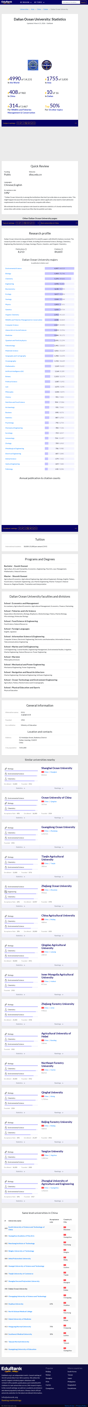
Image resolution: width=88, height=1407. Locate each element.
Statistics (8, 418)
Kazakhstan (72, 1388)
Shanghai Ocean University (56, 768)
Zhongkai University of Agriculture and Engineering (57, 1182)
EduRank (50, 23)
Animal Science (10, 459)
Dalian (45, 9)
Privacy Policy (81, 1406)
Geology (8, 299)
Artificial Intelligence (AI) (14, 371)
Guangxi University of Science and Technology (26, 1266)
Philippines (71, 1382)
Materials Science (11, 351)
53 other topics (56, 109)
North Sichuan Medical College (20, 1311)
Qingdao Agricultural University (53, 946)
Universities (24, 9)
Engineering (9, 284)
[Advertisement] (20, 42)
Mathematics (10, 366)
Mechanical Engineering (14, 428)
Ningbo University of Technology (21, 1251)
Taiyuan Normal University (18, 1342)
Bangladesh (72, 1385)
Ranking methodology (11, 1400)
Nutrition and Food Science (15, 402)
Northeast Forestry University (52, 1064)
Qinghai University (52, 1092)
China (39, 9)
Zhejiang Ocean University (56, 885)
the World (14, 82)
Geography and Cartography (15, 356)
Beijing (48, 1371)
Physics (8, 304)
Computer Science (12, 325)
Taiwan (70, 1375)
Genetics (8, 309)
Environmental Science (13, 268)
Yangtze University (52, 1151)
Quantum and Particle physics (16, 340)
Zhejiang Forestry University (57, 1003)
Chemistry (9, 279)
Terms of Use (69, 1406)
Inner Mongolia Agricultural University (57, 976)
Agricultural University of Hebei (56, 1035)
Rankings (59, 788)
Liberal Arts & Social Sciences (15, 330)
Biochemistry (10, 289)
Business (8, 412)
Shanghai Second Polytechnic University (24, 1281)
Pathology (9, 469)
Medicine (8, 335)
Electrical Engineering (13, 454)
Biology (8, 273)
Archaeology (10, 407)
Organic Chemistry (12, 315)
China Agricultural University (58, 915)
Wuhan (48, 1375)
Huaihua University (15, 1304)
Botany (8, 376)
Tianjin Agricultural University (52, 858)
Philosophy (9, 392)
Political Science (11, 382)
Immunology (9, 438)
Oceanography (10, 361)
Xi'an (47, 1382)
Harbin (48, 1385)
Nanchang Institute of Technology (21, 1243)
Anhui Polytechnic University (19, 1258)
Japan (70, 1378)
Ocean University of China (56, 797)
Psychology (9, 423)
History (8, 397)
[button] (26, 249)
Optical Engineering (12, 464)
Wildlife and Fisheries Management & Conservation (23, 320)
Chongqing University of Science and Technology (27, 1296)
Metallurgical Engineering (14, 448)
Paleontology (10, 345)
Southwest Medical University (20, 1334)
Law (6, 387)
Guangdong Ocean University (58, 827)
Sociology (9, 433)
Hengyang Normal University (19, 1327)
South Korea (72, 1371)
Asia (32, 9)
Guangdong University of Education (22, 1349)
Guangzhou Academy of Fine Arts (21, 1236)
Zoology (8, 443)
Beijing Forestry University (56, 1121)
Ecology (8, 294)
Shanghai (49, 1378)
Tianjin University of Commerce (20, 1274)
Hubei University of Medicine (19, 1319)
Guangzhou (50, 1388)
